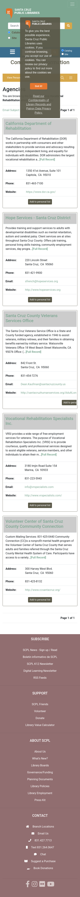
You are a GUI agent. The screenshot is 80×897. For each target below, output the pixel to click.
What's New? (40, 758)
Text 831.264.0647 (42, 847)
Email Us (43, 833)
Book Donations (43, 868)
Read (54, 650)
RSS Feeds (40, 677)
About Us (40, 751)
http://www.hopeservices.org (42, 289)
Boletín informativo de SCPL (40, 657)
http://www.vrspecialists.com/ (43, 495)
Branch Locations (43, 826)
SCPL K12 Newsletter (40, 664)
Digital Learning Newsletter (40, 670)
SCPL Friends (40, 704)
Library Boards (40, 765)
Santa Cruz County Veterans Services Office (31, 318)
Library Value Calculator (40, 725)
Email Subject (11, 110)
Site (12, 38)
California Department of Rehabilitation (28, 126)
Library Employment (40, 793)
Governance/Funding (40, 772)
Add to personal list (40, 201)
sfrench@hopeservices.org (41, 281)
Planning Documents (40, 779)
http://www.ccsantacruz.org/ (42, 590)
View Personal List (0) (18, 77)
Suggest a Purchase (43, 861)
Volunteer (40, 711)
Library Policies (40, 786)
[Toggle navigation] (72, 4)
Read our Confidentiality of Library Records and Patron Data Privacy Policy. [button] (38, 104)
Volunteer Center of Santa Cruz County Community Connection (34, 524)
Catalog (14, 32)
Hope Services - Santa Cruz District (38, 217)
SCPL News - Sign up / (37, 650)
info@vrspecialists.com (39, 487)
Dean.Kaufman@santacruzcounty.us (43, 384)
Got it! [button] (38, 86)
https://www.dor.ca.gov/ (41, 192)
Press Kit (40, 800)
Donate (40, 718)
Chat (43, 854)
